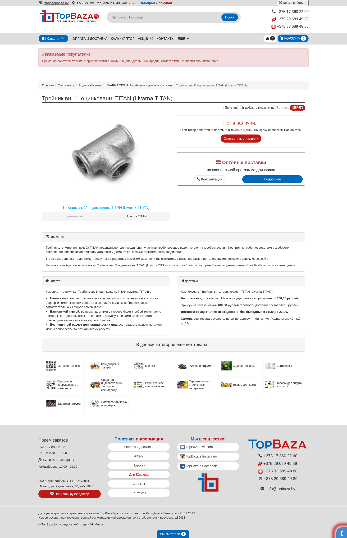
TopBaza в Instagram (198, 456)
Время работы (293, 2)
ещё (183, 38)
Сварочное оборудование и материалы (67, 385)
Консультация (209, 179)
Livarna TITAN (137, 216)
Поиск (229, 17)
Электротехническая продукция (114, 403)
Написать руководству (69, 494)
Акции (138, 456)
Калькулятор (123, 38)
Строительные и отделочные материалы (199, 385)
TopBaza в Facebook (198, 466)
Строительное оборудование (154, 384)
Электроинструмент (70, 403)
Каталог (51, 38)
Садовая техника (244, 366)
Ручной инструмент (202, 366)
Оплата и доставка (90, 38)
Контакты (165, 38)
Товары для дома (244, 384)
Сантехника (66, 85)
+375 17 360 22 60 (290, 12)
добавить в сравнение (257, 107)
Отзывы (139, 484)
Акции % (145, 38)
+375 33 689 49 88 (290, 26)
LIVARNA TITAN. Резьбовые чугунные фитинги (138, 85)
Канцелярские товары (110, 366)
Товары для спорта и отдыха (289, 384)
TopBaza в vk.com (196, 447)
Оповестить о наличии (241, 138)
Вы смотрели (173, 534)
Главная (48, 85)
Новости (138, 465)
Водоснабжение (90, 85)
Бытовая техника (68, 366)
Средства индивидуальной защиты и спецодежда (112, 385)
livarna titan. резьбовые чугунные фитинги (217, 265)
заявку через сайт (254, 258)
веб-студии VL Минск (88, 524)
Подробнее (272, 179)
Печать (231, 107)
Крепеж (150, 366)
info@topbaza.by (53, 3)
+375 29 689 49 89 (290, 19)
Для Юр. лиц (139, 474)
